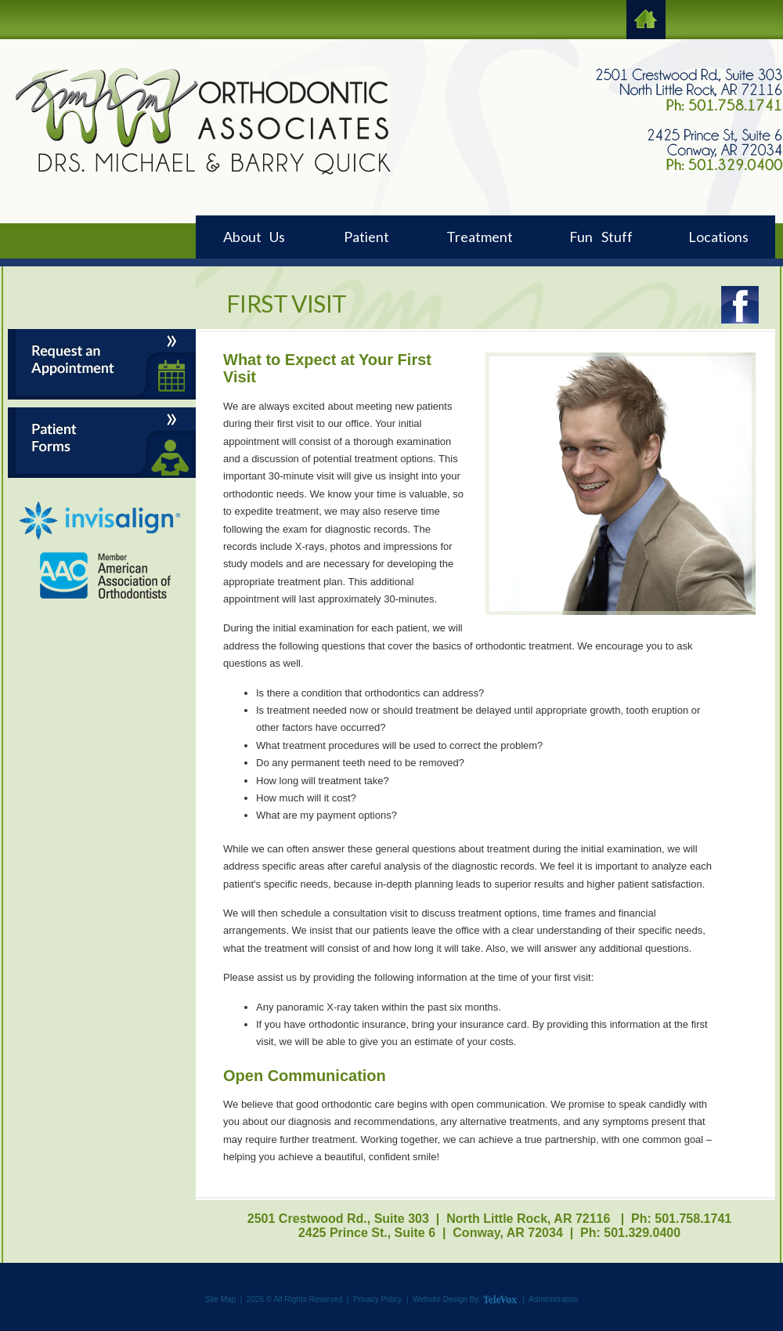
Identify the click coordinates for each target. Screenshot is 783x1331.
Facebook (739, 305)
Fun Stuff (601, 236)
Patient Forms (102, 442)
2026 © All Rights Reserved (294, 1299)
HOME (646, 19)
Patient (366, 236)
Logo (203, 121)
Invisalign (100, 521)
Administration (553, 1299)
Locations (718, 236)
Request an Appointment (102, 364)
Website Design (440, 1299)
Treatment (479, 236)
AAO (106, 575)
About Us (254, 236)
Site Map (220, 1299)
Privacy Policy (377, 1299)
